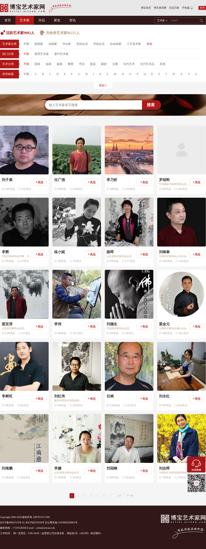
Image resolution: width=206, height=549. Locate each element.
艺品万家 (174, 7)
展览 (57, 20)
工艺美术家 (134, 43)
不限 (26, 43)
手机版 (186, 7)
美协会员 (82, 43)
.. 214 (118, 495)
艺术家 (25, 20)
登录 (202, 7)
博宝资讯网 (160, 7)
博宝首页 (146, 7)
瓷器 (93, 63)
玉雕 (115, 63)
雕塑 (70, 63)
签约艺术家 (61, 53)
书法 (82, 63)
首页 (7, 20)
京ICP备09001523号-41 (12, 522)
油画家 (52, 43)
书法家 (66, 43)
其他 (149, 43)
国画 (37, 63)
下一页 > (131, 495)
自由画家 (115, 43)
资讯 (72, 20)
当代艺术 (129, 63)
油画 (48, 63)
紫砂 (104, 63)
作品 (41, 20)
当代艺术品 (147, 63)
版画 (59, 63)
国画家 (39, 43)
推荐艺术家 (42, 53)
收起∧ (103, 85)
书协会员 (99, 43)
